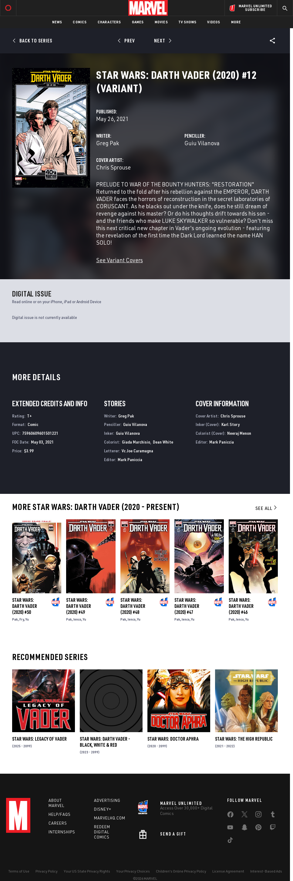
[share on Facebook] (230, 816)
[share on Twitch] (273, 829)
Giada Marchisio (136, 441)
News (57, 22)
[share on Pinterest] (258, 829)
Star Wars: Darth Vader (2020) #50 (24, 606)
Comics (79, 22)
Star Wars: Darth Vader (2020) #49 (78, 606)
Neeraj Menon (239, 433)
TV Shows (188, 22)
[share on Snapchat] (244, 829)
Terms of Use (18, 871)
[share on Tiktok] (230, 841)
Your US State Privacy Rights (87, 871)
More (236, 22)
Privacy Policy (46, 871)
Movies (161, 22)
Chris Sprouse (113, 167)
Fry (21, 619)
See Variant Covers (119, 259)
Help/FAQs (60, 814)
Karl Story (230, 424)
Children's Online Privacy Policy (181, 871)
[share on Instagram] (258, 815)
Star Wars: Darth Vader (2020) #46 (241, 606)
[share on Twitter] (244, 815)
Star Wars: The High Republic (244, 739)
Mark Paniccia (130, 459)
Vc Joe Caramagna (137, 450)
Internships (62, 831)
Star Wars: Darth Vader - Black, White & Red (105, 742)
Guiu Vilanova (202, 142)
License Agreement (228, 871)
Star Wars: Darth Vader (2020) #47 (186, 606)
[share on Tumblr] (273, 815)
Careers (58, 823)
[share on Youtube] (230, 829)
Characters (109, 22)
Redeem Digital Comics (102, 831)
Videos (213, 22)
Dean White (163, 441)
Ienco (77, 619)
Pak (15, 619)
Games (138, 22)
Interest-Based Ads (266, 871)
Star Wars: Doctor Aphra (173, 739)
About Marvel (56, 803)
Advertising (107, 800)
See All (266, 508)
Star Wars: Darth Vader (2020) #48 (132, 606)
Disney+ (102, 809)
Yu (27, 619)
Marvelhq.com (109, 818)
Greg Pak (107, 142)
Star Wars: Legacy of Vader (39, 739)
